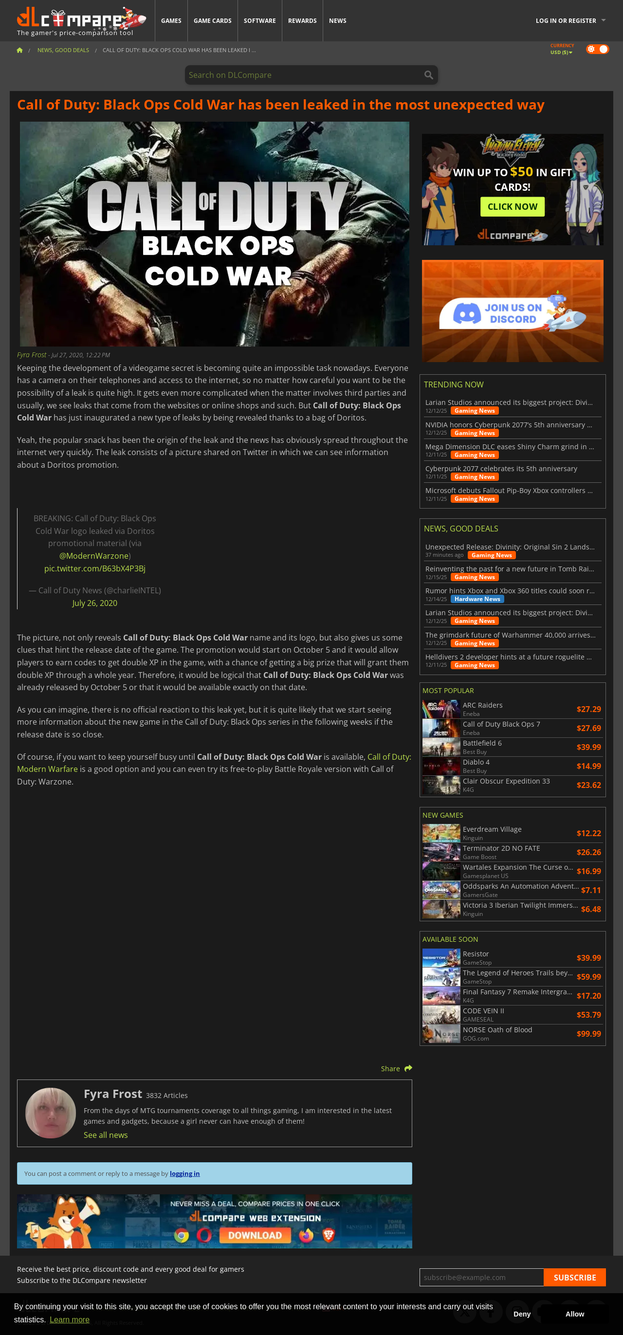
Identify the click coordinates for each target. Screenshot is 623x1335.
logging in (185, 1173)
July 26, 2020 (95, 603)
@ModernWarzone (93, 555)
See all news (106, 1135)
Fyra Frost (32, 354)
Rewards (302, 21)
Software (260, 21)
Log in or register (566, 21)
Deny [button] (522, 1314)
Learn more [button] (70, 1320)
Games (171, 21)
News (338, 21)
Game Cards (213, 21)
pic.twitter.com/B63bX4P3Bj (95, 568)
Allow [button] (575, 1314)
